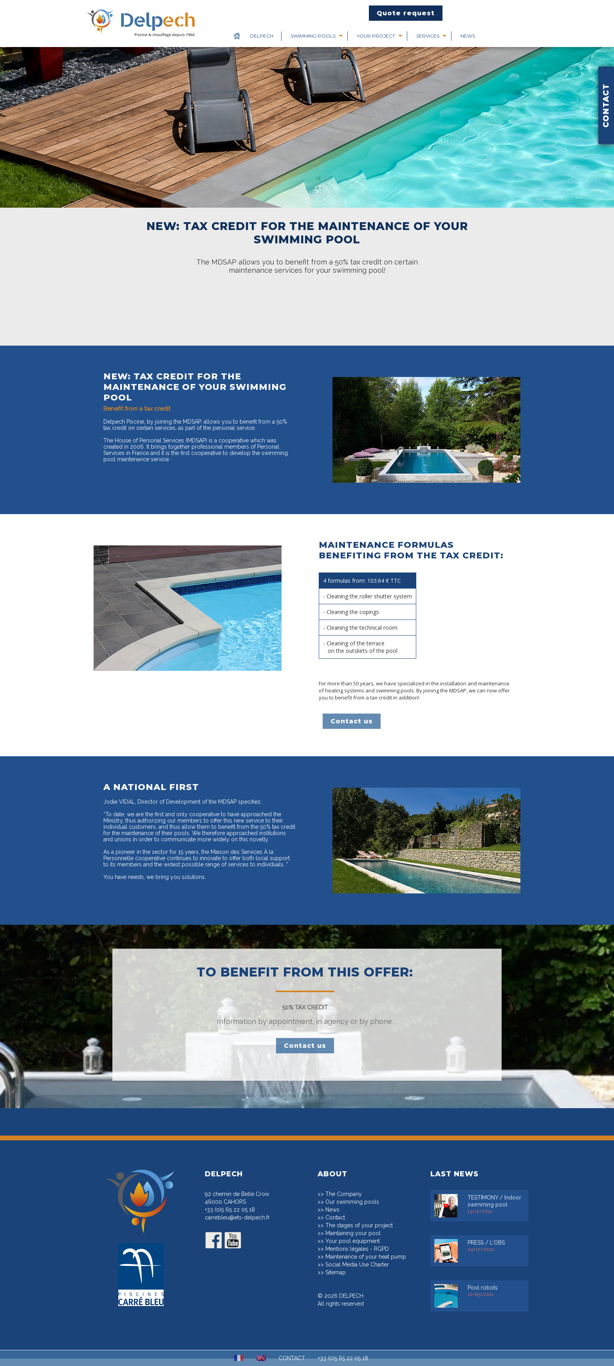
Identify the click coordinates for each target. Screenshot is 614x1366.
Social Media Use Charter (357, 1272)
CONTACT (292, 1358)
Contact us (351, 721)
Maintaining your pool (353, 1240)
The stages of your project (359, 1233)
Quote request (406, 13)
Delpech (261, 36)
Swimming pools (313, 36)
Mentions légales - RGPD (357, 1256)
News (467, 36)
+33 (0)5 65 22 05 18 (230, 1217)
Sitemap (335, 1280)
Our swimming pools (352, 1209)
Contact (335, 1225)
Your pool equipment (352, 1248)
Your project (376, 36)
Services (427, 36)
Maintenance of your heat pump (365, 1264)
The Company (343, 1201)
